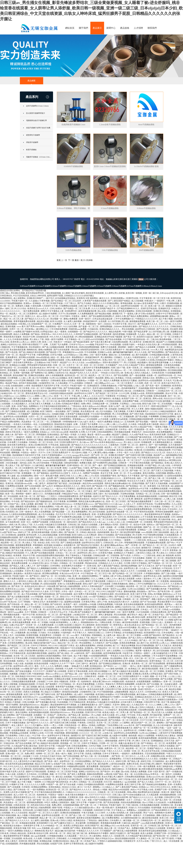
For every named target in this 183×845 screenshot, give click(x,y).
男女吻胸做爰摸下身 (37, 630)
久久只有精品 (115, 540)
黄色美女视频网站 (126, 311)
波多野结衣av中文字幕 (138, 489)
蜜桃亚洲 (138, 499)
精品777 (178, 512)
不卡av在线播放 (76, 383)
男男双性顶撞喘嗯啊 (155, 393)
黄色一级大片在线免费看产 (50, 581)
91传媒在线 (93, 329)
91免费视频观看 (97, 507)
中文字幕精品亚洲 (17, 653)
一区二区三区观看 (15, 481)
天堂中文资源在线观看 (67, 416)
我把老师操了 (106, 766)
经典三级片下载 (118, 368)
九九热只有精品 (150, 460)
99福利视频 (89, 694)
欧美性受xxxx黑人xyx (20, 342)
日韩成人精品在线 (88, 532)
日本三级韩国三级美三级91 (91, 494)
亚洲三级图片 (88, 378)
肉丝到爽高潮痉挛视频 (37, 653)
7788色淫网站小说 (171, 368)
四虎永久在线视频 (89, 525)
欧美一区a (10, 494)
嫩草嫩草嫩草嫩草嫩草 (123, 352)
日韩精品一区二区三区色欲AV (166, 548)
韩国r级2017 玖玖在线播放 (133, 558)
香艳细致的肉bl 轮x (90, 622)
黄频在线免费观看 (75, 707)
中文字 (166, 550)
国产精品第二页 (71, 532)
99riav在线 (5, 342)
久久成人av (144, 568)
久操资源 (135, 602)
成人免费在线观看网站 (86, 645)
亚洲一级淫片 (85, 319)
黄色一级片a (61, 754)
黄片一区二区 (174, 396)
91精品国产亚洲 (38, 458)
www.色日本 (129, 725)
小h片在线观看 (143, 612)
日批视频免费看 (74, 450)
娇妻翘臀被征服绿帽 (159, 316)
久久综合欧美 (48, 607)
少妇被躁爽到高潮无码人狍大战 (117, 391)
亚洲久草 (4, 365)
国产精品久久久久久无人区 (37, 319)
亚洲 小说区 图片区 (142, 630)
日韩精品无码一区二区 (151, 820)
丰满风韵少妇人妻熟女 (166, 736)
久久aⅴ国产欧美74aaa (139, 435)
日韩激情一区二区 (165, 347)
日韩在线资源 (131, 440)
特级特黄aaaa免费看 (78, 329)
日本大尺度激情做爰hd (52, 455)
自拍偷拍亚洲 (42, 337)
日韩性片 (174, 836)
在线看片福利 (128, 344)
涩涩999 (23, 630)
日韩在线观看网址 (159, 370)
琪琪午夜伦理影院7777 (32, 344)
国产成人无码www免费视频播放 (142, 638)
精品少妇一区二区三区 (68, 643)
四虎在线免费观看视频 (89, 347)
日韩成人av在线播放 (14, 571)
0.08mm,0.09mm (149, 286)
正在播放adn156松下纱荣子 (47, 362)
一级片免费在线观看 (30, 311)
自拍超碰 (113, 409)
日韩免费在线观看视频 (21, 401)
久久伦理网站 (128, 651)
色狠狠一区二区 (52, 597)
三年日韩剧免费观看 (58, 329)
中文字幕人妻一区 (39, 599)
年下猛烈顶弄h (103, 550)
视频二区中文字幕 (76, 754)
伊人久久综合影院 (19, 813)
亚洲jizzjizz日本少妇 (155, 777)
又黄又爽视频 (119, 411)
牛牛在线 (15, 501)
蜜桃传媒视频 (50, 440)
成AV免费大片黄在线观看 (85, 594)
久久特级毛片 (99, 643)
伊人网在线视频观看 (84, 337)
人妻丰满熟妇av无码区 (109, 525)
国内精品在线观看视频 (83, 769)
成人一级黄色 (60, 332)
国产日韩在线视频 (71, 756)
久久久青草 (100, 813)
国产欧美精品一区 (105, 627)
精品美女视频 (43, 321)
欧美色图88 (126, 648)
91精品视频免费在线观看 (128, 609)
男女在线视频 (128, 329)
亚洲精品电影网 (164, 450)
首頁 (59, 260)
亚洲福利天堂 (164, 308)
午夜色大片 (67, 769)
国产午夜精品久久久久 (172, 697)
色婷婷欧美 (86, 681)
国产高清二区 (17, 586)
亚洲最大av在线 (105, 352)
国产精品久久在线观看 (145, 347)
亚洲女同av (62, 715)
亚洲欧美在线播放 (36, 375)
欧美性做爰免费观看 (154, 604)
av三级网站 (125, 723)
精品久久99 (165, 424)
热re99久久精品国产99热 (141, 427)
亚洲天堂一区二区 (139, 826)
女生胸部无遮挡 (41, 810)
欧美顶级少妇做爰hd (53, 545)
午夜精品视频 (57, 463)
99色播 (22, 370)
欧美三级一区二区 (156, 306)
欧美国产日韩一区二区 (132, 398)
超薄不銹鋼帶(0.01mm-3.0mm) (37, 106)
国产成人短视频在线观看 (53, 347)
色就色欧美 (130, 681)
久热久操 (169, 748)
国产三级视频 (43, 409)
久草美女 (136, 555)
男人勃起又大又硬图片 (42, 571)
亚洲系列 (81, 298)
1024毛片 (65, 386)
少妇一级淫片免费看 (173, 321)
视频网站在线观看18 (78, 697)
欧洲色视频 (64, 661)
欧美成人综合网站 (125, 450)
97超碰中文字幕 (95, 802)
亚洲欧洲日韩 (149, 342)
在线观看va (84, 604)
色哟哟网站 (76, 810)
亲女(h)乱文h (38, 491)
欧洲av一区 (8, 777)
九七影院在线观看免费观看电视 (138, 509)
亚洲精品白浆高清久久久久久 (67, 427)
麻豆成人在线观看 (127, 579)
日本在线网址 (168, 633)
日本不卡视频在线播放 (67, 699)
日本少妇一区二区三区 (50, 720)
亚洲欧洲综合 (11, 540)
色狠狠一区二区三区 (42, 398)
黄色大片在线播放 (152, 507)
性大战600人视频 (80, 453)
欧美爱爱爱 (171, 743)
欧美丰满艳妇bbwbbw (157, 586)
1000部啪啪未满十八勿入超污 (75, 422)
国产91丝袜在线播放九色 (134, 795)
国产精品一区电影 (69, 435)
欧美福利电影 (46, 766)
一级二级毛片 (39, 483)
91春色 (86, 468)
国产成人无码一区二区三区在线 (74, 550)
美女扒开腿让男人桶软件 (151, 764)
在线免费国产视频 (130, 401)
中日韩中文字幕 (120, 324)
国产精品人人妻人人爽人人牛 (22, 566)
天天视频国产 (111, 365)
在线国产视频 (90, 609)
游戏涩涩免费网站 (90, 576)
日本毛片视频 (56, 355)
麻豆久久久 (104, 298)
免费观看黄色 (6, 298)
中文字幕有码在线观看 (144, 512)
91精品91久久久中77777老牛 (119, 581)
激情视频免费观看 (137, 321)
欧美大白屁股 (56, 321)
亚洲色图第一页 (141, 429)
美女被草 (174, 329)
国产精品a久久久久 (150, 597)
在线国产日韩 (60, 764)
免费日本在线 (133, 764)
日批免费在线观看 (120, 342)
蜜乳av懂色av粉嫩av (106, 453)
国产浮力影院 (168, 838)
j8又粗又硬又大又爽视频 (40, 404)
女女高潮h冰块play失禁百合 (146, 774)
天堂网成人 (125, 404)
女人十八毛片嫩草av (99, 599)
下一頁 (71, 260)
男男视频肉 (41, 435)
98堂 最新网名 (92, 298)
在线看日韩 (141, 684)
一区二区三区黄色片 (125, 383)
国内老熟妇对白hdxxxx (62, 504)
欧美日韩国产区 (86, 561)
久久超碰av (34, 301)
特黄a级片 (149, 301)
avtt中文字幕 (6, 666)
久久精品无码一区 (140, 705)
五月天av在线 (143, 841)
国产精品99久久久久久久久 (95, 332)
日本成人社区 (16, 620)
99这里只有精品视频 (148, 519)
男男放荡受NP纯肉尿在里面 (39, 365)
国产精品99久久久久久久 (38, 723)
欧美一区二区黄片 (169, 357)
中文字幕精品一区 (73, 339)
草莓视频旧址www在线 (73, 352)
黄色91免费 (140, 617)
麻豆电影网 (103, 764)
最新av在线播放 (68, 380)
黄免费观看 (30, 638)
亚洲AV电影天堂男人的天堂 (12, 772)
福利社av (151, 525)
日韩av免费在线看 (74, 360)
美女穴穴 (132, 324)
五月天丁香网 (105, 548)
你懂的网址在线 (158, 756)
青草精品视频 (126, 303)
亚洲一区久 (26, 522)
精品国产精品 (11, 383)
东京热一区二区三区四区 (24, 656)
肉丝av (133, 790)
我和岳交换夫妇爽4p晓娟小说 (94, 427)
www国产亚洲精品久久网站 (131, 507)
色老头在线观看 (170, 808)
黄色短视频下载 (20, 375)
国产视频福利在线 (117, 486)
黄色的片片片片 (108, 537)
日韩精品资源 (35, 738)
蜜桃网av (171, 473)
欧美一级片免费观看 (117, 481)
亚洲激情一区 (171, 622)
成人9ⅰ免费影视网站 (111, 818)
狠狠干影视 (176, 792)
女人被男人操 (109, 635)
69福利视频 (112, 311)
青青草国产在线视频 (73, 558)
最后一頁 (79, 260)
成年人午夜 (102, 602)
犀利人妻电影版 (106, 615)
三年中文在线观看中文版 (105, 460)
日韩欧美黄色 (22, 489)
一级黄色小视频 (160, 427)
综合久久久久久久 (175, 453)
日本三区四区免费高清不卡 (113, 350)
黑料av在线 (158, 398)
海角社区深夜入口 (96, 633)
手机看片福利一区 (19, 301)
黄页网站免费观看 (50, 573)
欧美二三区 (47, 342)
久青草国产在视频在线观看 (94, 301)
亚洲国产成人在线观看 (56, 671)
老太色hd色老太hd (37, 368)
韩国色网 (7, 375)
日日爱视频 (12, 378)
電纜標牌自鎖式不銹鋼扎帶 (36, 120)
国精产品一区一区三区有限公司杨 (158, 527)
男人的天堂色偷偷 (41, 463)
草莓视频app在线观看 (19, 733)
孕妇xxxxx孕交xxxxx (55, 674)
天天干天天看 (146, 720)
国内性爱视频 (119, 334)
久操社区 (134, 679)
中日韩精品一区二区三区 (128, 396)
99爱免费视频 (43, 355)
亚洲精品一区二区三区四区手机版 (48, 303)
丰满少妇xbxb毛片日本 (69, 573)
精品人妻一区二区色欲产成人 (152, 615)
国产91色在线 (163, 329)
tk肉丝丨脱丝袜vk (144, 579)
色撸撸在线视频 (175, 342)
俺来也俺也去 (118, 769)
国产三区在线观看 (102, 584)
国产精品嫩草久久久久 (148, 324)
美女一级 (129, 774)
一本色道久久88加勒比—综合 (24, 424)
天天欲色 (40, 684)
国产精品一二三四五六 (47, 496)
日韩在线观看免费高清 (68, 496)
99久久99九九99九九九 (62, 334)
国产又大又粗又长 (146, 566)
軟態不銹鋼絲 (31, 150)
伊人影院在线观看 (60, 447)
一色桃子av (61, 748)
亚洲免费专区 (71, 311)
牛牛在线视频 (90, 352)
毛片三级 (52, 751)
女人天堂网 (60, 530)
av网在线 (108, 774)
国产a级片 (34, 669)
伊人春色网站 (95, 836)
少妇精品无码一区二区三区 (169, 391)
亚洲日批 (147, 398)
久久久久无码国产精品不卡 (103, 308)
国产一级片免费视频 (158, 445)
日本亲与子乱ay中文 (44, 530)
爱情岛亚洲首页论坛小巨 (36, 393)
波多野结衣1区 (130, 730)
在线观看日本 (70, 545)
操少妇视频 (150, 561)
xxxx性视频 (161, 658)
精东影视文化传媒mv (167, 738)
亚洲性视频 (10, 326)
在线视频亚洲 (50, 416)
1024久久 (68, 324)
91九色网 (141, 360)
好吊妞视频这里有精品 (65, 298)
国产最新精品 (157, 463)
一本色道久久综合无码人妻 (148, 344)
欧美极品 (120, 378)
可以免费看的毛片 (81, 777)
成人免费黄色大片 (35, 730)
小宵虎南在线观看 (169, 344)
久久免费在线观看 (46, 625)
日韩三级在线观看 (161, 532)
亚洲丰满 (7, 576)
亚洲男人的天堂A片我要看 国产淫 (18, 792)
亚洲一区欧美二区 (135, 368)
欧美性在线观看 (130, 689)
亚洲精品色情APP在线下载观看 (109, 337)
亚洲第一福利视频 (21, 373)
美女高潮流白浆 (87, 411)
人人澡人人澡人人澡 (116, 522)
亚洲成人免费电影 (97, 725)
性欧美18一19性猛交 (63, 342)
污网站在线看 (106, 622)
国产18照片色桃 (137, 414)
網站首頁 (69, 28)
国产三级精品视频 (102, 491)
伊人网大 (98, 489)
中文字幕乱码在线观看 (93, 401)
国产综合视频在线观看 (93, 447)
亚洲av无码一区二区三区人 (114, 360)
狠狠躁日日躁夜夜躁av (168, 699)
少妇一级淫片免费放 (98, 355)
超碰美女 (85, 599)
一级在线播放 (60, 411)
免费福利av (170, 640)
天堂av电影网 (143, 715)
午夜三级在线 (43, 797)
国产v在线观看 (14, 787)
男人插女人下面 (37, 339)
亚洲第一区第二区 (132, 751)
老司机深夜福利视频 (40, 532)
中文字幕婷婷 (87, 460)
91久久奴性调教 (70, 326)
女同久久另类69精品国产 (92, 586)
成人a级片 (78, 694)
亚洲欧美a (89, 648)
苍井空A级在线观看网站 (104, 388)
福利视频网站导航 (174, 455)
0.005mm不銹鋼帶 (28, 286)
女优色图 (103, 321)
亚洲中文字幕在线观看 (78, 671)
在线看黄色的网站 (28, 409)
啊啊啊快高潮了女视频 (82, 370)
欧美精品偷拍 (133, 517)
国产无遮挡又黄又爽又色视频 (139, 455)
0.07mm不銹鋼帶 (134, 286)
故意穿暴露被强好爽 (87, 311)
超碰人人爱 (63, 738)
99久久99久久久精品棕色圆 (62, 337)
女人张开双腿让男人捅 (118, 321)
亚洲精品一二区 (145, 530)
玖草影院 (26, 787)
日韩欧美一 (89, 383)
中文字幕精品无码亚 (30, 728)
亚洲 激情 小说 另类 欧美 (158, 486)
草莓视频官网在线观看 (134, 543)
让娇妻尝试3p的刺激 (119, 419)
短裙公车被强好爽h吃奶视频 (31, 651)
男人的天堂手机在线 (148, 440)
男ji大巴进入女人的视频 (162, 712)
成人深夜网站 (19, 298)
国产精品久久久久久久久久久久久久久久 (89, 445)
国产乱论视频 (146, 396)
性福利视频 (144, 388)
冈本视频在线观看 (122, 432)
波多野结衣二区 (67, 761)
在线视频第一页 (75, 332)
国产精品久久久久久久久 (104, 761)
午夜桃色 (82, 723)
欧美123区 (45, 728)
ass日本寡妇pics (70, 355)
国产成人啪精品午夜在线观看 (32, 352)
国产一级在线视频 (137, 375)
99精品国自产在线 (70, 494)
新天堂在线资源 (40, 391)
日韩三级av (117, 795)
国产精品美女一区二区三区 (88, 478)
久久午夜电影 (176, 362)
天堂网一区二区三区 (129, 445)
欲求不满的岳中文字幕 (10, 473)
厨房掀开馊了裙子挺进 (57, 483)
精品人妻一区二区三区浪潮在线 (17, 769)
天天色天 (168, 380)
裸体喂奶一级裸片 (126, 347)
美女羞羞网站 (116, 658)
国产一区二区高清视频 (11, 450)
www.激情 (110, 669)
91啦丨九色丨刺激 (84, 800)
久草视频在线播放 (152, 573)
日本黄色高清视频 (20, 339)
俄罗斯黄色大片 (53, 769)
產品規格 (124, 28)
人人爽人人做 (169, 499)
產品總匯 (31, 81)
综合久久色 (104, 568)
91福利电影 (163, 496)
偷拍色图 (133, 736)
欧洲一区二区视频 (40, 622)
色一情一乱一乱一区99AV (33, 450)
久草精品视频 (34, 815)
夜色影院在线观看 (70, 692)
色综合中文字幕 (98, 499)
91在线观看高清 (46, 424)
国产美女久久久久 (110, 496)
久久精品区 (54, 620)
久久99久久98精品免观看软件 (163, 411)
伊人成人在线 (164, 465)
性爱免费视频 (30, 507)
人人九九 (7, 339)
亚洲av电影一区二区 (14, 754)
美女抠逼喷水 (35, 347)
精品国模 (100, 378)
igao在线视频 (131, 782)
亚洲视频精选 (157, 741)
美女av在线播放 (80, 409)
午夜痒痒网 (78, 607)
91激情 (146, 676)
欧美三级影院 (75, 378)
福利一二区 (142, 478)
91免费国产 (58, 324)
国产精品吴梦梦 (141, 332)
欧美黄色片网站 (30, 527)
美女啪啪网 (71, 314)
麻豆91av (174, 530)
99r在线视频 (115, 344)
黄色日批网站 (149, 473)
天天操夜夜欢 (158, 761)
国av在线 (102, 311)
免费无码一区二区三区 (114, 748)
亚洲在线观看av (118, 298)
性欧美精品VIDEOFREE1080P (28, 676)
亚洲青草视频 (32, 635)
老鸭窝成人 (5, 401)
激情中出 (144, 445)
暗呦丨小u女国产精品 (72, 468)
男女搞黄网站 (85, 643)
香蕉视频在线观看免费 (111, 823)
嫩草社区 (18, 699)
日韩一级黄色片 (42, 380)
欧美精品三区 (101, 481)
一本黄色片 (132, 519)
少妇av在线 (136, 404)
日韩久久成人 (157, 622)
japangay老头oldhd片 (81, 455)
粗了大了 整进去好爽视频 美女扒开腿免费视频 (134, 645)
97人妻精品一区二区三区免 (149, 838)
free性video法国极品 (59, 378)
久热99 (63, 450)
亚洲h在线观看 (160, 396)
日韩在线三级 (74, 525)
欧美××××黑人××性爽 (159, 429)
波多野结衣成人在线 (153, 576)
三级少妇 (154, 339)
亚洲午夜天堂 (6, 761)
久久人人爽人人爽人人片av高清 (113, 424)
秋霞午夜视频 (6, 805)
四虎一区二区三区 (152, 383)
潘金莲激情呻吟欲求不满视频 (157, 514)
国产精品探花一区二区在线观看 (14, 368)
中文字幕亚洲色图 (8, 427)
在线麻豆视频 (58, 414)
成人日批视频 (137, 301)
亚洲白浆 (138, 450)
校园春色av (82, 380)
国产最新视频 (86, 496)
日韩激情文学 (49, 838)
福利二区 (9, 308)
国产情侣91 (26, 465)
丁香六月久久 (156, 841)
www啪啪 (90, 344)
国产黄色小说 (72, 617)
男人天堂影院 (130, 362)
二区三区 (177, 339)
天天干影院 (55, 591)
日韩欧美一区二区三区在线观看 (45, 509)
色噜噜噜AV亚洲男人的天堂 (167, 813)
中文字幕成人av (118, 810)
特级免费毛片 (94, 699)
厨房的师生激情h (130, 326)
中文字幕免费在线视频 (153, 535)
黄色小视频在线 (61, 681)
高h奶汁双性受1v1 (146, 689)
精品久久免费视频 (21, 334)
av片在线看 (103, 419)
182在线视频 (110, 450)
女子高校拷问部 (12, 522)
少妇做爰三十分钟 (92, 537)
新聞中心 (111, 28)
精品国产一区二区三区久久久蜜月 (44, 813)
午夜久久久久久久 (115, 751)
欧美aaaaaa (152, 540)
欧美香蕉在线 (110, 416)
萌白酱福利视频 (133, 350)
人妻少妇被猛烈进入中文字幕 (164, 653)
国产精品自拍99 (28, 501)
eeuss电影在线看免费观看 (79, 651)
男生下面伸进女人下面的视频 (89, 391)
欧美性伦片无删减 (129, 380)
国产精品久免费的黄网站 (138, 316)
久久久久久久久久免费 (35, 784)
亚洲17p (111, 406)
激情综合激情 (29, 640)
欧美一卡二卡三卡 (62, 396)
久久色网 (139, 383)
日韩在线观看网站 (79, 746)
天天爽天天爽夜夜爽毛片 (138, 411)
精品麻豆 (45, 705)
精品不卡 (44, 707)
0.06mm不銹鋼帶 (119, 286)
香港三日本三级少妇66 (169, 669)
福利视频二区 (121, 669)
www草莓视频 (116, 550)
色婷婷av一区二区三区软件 (29, 661)
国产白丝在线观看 (62, 350)
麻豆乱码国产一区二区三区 (143, 723)
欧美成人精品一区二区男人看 (28, 609)
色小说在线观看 (112, 494)
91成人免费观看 (44, 447)
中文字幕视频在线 (19, 347)
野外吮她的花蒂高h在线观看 (129, 537)
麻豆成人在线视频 (64, 777)
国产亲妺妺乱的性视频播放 (154, 784)
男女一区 (4, 314)
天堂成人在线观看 (133, 378)
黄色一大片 (39, 476)
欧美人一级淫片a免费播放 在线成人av (106, 422)
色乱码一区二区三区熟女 (40, 558)
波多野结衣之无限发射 (145, 329)
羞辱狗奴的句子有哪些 (110, 697)
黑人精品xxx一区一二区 (121, 370)
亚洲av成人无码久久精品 (61, 820)
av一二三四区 (121, 666)
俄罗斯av (168, 604)
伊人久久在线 (141, 352)
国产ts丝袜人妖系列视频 (74, 471)
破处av (112, 530)
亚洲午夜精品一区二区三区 (79, 465)
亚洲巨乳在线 (132, 298)
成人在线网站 (61, 437)
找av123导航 (147, 802)
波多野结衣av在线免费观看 (150, 380)
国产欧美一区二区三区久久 (35, 620)
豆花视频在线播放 (49, 499)
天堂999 (116, 705)
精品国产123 (161, 342)
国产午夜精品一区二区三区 (160, 563)
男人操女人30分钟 (101, 370)
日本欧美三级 (15, 720)
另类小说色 (67, 656)
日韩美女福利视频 (134, 527)
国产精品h (35, 334)
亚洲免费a (82, 699)
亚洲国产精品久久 (155, 748)
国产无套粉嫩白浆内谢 (156, 589)
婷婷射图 (74, 398)
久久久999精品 (131, 640)
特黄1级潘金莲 (84, 514)
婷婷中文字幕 (125, 741)
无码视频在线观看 (52, 494)
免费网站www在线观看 (41, 779)
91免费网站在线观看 (68, 306)
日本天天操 (169, 741)
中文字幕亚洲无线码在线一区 (136, 339)
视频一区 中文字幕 (158, 676)
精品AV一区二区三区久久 (102, 638)
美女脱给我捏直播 (30, 689)
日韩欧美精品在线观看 (93, 779)
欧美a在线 (125, 826)
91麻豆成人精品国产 (131, 823)
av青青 (27, 386)
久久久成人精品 (111, 489)
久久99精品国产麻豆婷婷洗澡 (138, 437)
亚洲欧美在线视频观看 (70, 813)
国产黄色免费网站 (156, 352)
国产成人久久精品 (146, 782)
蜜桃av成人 (110, 378)
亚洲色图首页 (93, 386)
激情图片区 (117, 314)
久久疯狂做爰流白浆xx (85, 808)
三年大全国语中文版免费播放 (164, 656)
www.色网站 (20, 396)
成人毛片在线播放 (40, 378)
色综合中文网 (29, 337)
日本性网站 (55, 566)
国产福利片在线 (129, 458)
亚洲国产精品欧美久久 (88, 437)
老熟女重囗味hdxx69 (102, 681)
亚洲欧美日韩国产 (35, 298)
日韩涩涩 (91, 723)
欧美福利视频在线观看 (147, 496)
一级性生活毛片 (38, 602)
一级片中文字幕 (28, 615)
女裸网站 (123, 489)
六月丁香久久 (70, 303)
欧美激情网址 (62, 622)
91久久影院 (135, 453)
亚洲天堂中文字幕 (93, 712)
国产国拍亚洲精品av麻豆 (93, 429)
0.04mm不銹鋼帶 (88, 286)
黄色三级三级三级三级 (77, 833)
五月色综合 (32, 774)
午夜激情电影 (174, 589)
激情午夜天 (148, 537)
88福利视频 (59, 733)
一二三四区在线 (139, 540)
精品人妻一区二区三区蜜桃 (159, 334)
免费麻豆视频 (85, 463)
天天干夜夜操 (134, 476)
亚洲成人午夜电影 (13, 702)
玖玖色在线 (18, 561)
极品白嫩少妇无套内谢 (72, 481)
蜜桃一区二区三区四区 (70, 509)
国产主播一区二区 (88, 805)
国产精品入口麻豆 (99, 468)
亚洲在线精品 (53, 435)
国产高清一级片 (153, 386)
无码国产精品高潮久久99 (106, 517)
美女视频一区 (56, 319)
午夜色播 (118, 604)
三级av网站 (83, 355)
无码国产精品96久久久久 (37, 710)
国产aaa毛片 (47, 486)
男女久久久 (79, 630)
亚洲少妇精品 (6, 555)
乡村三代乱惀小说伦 (127, 779)
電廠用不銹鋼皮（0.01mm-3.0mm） (39, 157)
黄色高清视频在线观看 (125, 838)
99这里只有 (53, 419)
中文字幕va (115, 558)
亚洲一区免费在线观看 (102, 514)
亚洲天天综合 (153, 481)
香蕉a (150, 594)
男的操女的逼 (91, 563)
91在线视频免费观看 (98, 656)
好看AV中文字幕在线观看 (167, 314)
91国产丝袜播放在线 (102, 800)
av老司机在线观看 (63, 607)
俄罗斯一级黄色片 (144, 651)
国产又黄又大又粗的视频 (162, 471)
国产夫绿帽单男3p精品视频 (105, 463)
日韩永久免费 (175, 553)
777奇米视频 (35, 471)
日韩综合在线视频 (85, 710)
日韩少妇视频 (28, 702)
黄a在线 (28, 643)
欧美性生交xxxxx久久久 (38, 308)
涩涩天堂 (176, 782)
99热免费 (142, 424)
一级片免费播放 (38, 790)
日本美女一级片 (126, 429)
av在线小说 (93, 718)
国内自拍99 (72, 522)
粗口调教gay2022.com (105, 383)
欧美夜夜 (17, 555)
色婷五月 (97, 496)
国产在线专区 (65, 370)
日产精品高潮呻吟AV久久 (128, 308)
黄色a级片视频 (52, 476)
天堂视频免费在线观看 (156, 543)
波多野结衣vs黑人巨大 (87, 553)
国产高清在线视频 (111, 802)
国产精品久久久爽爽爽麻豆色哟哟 (42, 568)
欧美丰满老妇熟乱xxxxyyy (111, 442)
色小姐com (85, 442)
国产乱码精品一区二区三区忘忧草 (66, 301)
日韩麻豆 (118, 357)
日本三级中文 (82, 663)
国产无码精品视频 (72, 388)
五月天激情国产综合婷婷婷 (23, 447)
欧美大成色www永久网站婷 (95, 406)
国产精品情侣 (155, 635)
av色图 (145, 635)
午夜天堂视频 (135, 468)
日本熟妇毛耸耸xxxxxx (84, 504)
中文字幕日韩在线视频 (140, 463)
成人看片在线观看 (140, 355)
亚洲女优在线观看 (144, 311)
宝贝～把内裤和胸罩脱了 (126, 388)
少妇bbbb (107, 324)
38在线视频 (20, 635)
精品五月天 (40, 764)
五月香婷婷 (126, 561)
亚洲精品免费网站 (168, 416)
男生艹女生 (148, 813)
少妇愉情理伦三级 (46, 383)
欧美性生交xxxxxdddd (15, 589)
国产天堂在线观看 (24, 715)
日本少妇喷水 (56, 308)
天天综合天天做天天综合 (51, 756)
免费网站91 (34, 406)
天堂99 (28, 571)
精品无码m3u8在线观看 (93, 483)
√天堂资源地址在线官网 (117, 797)
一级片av (58, 489)
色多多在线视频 (12, 669)
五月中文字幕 (165, 324)
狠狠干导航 (57, 388)
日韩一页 (61, 751)
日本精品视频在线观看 (159, 355)
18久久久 (168, 409)
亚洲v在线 (92, 566)
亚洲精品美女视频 (62, 679)
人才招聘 (138, 28)
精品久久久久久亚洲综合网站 (106, 303)
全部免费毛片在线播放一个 (91, 416)
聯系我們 (152, 28)
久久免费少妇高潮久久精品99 (68, 625)
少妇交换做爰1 (12, 463)
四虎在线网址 (39, 769)
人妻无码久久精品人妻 (145, 553)
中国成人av (69, 808)
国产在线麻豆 (43, 566)
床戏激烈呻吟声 (90, 321)
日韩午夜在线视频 (31, 499)
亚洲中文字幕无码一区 (77, 748)
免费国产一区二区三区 (11, 429)
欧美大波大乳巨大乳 (92, 360)
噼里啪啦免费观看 (154, 365)
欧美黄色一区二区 (140, 663)
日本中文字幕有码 (39, 645)
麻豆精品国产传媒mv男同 (47, 627)
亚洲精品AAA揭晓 (17, 365)
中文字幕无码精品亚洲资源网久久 (55, 406)
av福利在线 (79, 653)
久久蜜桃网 (8, 818)
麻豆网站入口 (42, 329)
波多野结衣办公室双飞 (84, 393)
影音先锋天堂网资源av (23, 362)
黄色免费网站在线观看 (10, 591)
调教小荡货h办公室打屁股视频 (70, 527)
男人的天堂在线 (105, 674)
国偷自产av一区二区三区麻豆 (79, 491)
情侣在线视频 (64, 440)
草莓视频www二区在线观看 (85, 419)
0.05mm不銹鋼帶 (104, 286)
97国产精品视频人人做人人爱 (131, 386)
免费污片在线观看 (109, 347)
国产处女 (162, 440)
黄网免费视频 (106, 326)
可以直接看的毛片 (22, 777)
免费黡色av (76, 620)
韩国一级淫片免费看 (54, 339)
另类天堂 (4, 784)
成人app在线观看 (38, 836)
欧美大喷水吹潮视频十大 (100, 671)
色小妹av (138, 303)
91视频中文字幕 (16, 784)
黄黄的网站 (119, 815)
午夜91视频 (127, 332)
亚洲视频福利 (6, 573)
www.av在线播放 (27, 530)
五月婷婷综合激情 (106, 594)
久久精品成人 (60, 579)
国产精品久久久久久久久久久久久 (154, 326)
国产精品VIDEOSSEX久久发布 (35, 591)
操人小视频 (22, 815)
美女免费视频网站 (165, 432)
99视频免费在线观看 (76, 766)
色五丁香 (165, 702)
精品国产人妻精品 (120, 435)
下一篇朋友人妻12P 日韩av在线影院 (139, 314)
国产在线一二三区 (18, 648)
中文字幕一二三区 (11, 728)
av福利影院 (124, 679)
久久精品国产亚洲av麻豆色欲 (24, 746)
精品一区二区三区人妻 (13, 319)
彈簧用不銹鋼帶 (32, 142)
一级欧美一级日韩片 (158, 422)
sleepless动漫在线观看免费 (54, 460)
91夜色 (178, 471)
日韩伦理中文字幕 (113, 689)
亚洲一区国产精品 (19, 406)
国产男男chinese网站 (35, 326)
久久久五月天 (98, 396)
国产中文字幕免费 (61, 571)
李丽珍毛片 (137, 432)
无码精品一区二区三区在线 (41, 442)
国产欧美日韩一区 (166, 591)
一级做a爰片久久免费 (79, 666)
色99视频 (158, 594)
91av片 (113, 609)
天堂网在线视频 (127, 494)
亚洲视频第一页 (28, 473)
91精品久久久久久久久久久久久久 (81, 792)
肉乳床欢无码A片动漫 (96, 751)
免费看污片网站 (10, 471)
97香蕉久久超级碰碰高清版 (74, 720)
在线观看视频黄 (144, 681)
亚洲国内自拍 (142, 661)
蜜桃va (132, 584)
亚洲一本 (76, 576)
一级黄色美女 (163, 540)
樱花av (85, 725)
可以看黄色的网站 (162, 504)
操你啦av (86, 715)
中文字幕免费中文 (31, 720)
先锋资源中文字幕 (160, 630)
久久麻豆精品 (38, 465)
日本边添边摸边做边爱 (102, 319)
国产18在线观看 (167, 597)
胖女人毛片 (57, 558)
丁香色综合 (76, 406)
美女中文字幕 (171, 393)
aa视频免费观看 (122, 692)
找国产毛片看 (157, 620)
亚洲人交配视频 (10, 684)
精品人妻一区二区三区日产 (130, 460)
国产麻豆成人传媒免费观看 (68, 586)
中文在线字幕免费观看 (101, 414)
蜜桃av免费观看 (71, 319)
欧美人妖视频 (27, 504)
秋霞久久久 (30, 316)
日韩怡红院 (108, 543)
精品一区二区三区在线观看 (78, 530)
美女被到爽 (81, 823)
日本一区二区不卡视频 (41, 388)
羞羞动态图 (65, 445)
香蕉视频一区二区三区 (70, 743)
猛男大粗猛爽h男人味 (60, 718)
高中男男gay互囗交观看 (93, 450)
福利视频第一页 (89, 627)
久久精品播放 (62, 383)
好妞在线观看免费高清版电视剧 (50, 555)
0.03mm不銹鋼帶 (73, 286)
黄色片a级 (146, 404)
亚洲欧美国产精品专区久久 (21, 548)
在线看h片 (21, 774)
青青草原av (46, 334)
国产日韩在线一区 (15, 604)
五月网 (82, 432)
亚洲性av (27, 303)
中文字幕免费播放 (127, 496)
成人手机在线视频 (29, 594)
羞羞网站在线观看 (56, 360)
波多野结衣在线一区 (167, 375)
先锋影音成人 (159, 720)
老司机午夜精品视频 (28, 383)
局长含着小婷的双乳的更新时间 (85, 350)
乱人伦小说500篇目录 (163, 725)
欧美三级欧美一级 (171, 419)
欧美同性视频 (91, 630)
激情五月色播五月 (118, 833)
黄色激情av (18, 573)
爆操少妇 (113, 355)
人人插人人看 (25, 378)
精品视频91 (142, 362)
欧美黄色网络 (177, 540)
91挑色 (80, 784)
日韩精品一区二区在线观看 (72, 563)
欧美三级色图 (153, 424)
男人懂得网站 (107, 357)
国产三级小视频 (168, 573)
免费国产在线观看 (91, 473)
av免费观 (17, 332)
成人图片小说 (143, 643)
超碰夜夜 (21, 535)
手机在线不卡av (102, 344)
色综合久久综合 (12, 627)
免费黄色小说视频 (68, 640)
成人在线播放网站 (25, 476)
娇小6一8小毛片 (84, 787)
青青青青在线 (72, 347)
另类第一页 (170, 458)
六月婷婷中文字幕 (50, 306)
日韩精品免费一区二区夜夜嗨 (105, 404)
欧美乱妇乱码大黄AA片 (35, 586)
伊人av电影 (96, 715)
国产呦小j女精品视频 (88, 398)
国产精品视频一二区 (22, 398)
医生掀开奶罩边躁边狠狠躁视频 (19, 764)
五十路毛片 (88, 517)
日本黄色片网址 (89, 602)
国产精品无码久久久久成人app (109, 504)
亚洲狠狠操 (176, 311)
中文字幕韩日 (69, 489)
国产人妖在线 (9, 687)
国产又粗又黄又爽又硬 (101, 342)
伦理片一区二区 (16, 329)
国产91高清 (126, 555)
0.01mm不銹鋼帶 (43, 286)
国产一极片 (98, 465)
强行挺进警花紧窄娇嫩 (158, 362)
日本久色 (145, 350)
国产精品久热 (49, 759)
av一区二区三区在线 (147, 699)
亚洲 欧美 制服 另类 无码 (24, 828)
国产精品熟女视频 (103, 314)
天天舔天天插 (90, 764)
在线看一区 (152, 375)
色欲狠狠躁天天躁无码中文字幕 (45, 386)
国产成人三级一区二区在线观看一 (163, 478)
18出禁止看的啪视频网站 (79, 579)
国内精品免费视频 (129, 566)
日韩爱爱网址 (65, 419)
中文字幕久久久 (79, 633)
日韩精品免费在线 (106, 607)
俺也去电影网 (115, 332)
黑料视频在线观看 (11, 615)
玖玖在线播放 (54, 633)
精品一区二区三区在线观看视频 (41, 519)
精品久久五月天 (128, 571)
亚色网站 (108, 645)
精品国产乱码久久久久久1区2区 (84, 373)
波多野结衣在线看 (85, 489)
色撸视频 (13, 674)
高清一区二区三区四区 (94, 365)
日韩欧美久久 (87, 728)
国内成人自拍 (26, 463)
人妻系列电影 (66, 630)
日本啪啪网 (87, 810)
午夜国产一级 (19, 360)
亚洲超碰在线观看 (135, 465)
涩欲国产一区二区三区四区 (17, 599)
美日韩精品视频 (175, 370)
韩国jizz (178, 360)
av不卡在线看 (147, 517)
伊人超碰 (11, 476)
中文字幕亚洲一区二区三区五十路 (155, 298)
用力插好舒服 (164, 519)
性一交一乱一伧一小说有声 (142, 687)
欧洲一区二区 (120, 473)
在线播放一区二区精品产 (45, 715)
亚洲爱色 (169, 671)
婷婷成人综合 (149, 378)
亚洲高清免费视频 (127, 643)
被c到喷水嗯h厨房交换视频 (70, 401)
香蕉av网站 (132, 792)
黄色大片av (65, 597)
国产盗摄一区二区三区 (89, 326)
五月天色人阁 (52, 450)
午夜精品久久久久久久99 (146, 319)
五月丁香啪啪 (24, 602)
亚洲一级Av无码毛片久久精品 (92, 797)
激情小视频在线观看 (154, 409)
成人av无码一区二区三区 (48, 316)
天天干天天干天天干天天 (166, 687)
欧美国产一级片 (71, 604)
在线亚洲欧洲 (57, 728)
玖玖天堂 (55, 543)
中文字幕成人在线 (79, 597)
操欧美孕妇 (103, 820)
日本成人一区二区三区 (66, 553)
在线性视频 (161, 473)
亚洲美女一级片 (174, 828)
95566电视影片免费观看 (61, 409)
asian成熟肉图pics (94, 362)
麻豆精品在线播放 (9, 324)
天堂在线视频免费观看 (155, 754)
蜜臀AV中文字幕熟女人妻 (52, 311)
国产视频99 (27, 332)
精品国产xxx (159, 455)
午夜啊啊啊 (154, 416)
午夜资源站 (86, 635)
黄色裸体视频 (165, 339)
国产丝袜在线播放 (123, 535)
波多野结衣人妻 (131, 568)
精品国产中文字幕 (27, 355)
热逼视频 (29, 663)
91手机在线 (53, 445)
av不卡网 (104, 661)
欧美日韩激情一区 (104, 625)
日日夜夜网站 (149, 450)
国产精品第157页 (54, 352)
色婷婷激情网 (103, 532)
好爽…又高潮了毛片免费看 (56, 344)
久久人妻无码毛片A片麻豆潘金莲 (28, 761)
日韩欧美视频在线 (109, 386)
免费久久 (132, 360)
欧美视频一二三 (8, 489)
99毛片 (47, 802)
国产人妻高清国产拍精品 (119, 301)
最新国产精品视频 (58, 707)
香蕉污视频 (33, 841)
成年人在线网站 (114, 651)
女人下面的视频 (7, 609)
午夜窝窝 (52, 517)
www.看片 (21, 326)
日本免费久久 (116, 820)
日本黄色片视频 (105, 553)
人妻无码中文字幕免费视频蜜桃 (96, 368)
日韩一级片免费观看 (170, 494)
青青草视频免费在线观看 (24, 321)
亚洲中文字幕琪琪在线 (74, 844)
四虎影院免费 (15, 707)
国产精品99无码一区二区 (167, 525)
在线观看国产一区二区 (41, 324)
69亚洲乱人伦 (24, 324)
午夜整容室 (110, 396)
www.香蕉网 (146, 532)
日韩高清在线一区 (141, 370)
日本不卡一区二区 (75, 365)
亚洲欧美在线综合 (82, 499)
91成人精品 (96, 589)
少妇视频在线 (139, 391)
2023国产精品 (151, 465)
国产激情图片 (52, 684)
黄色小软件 (65, 357)
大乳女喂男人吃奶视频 (163, 437)
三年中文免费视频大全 (124, 319)
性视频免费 (131, 334)
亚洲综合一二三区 (25, 718)
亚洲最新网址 (116, 759)
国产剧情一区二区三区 (43, 800)
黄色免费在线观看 (19, 563)
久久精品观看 (153, 795)
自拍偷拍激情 (17, 386)
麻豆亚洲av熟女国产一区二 (112, 640)
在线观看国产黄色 (108, 476)
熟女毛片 (115, 532)
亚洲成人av (144, 787)
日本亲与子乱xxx (77, 344)
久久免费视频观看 (86, 314)
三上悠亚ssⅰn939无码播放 (93, 339)
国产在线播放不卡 (86, 612)
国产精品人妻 (101, 440)
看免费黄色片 (78, 357)
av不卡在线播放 (34, 607)
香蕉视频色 (12, 370)
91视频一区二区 (95, 380)
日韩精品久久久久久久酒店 (111, 563)
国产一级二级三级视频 (126, 406)
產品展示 (97, 28)
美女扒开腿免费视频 (85, 684)
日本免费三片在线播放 (17, 442)
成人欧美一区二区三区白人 (92, 741)
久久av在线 (5, 386)
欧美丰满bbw (138, 561)
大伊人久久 (77, 473)
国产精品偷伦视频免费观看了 (140, 501)
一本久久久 (83, 836)
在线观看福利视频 (151, 648)
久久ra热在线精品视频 (48, 535)
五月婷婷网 (129, 422)
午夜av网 (170, 301)
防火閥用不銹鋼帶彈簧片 (35, 113)
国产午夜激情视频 (144, 725)
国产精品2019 (62, 697)
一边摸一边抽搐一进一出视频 (111, 527)
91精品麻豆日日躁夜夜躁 (55, 525)
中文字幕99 (65, 316)
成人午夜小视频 (166, 319)
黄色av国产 (88, 584)
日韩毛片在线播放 (167, 746)
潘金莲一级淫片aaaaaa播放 (99, 435)
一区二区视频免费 (126, 416)
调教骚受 (30, 380)
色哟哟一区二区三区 (45, 754)
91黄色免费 (36, 306)
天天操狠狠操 (149, 815)
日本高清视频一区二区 (118, 468)
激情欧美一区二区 (110, 699)
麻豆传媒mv (142, 694)
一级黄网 (126, 540)
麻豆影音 (93, 663)
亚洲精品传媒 (46, 841)
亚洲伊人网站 (57, 532)
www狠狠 (25, 669)
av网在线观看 (66, 458)
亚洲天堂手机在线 (149, 308)
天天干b (61, 314)
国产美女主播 (17, 550)
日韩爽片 (142, 730)
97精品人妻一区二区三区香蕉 (16, 388)
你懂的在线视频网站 (153, 368)
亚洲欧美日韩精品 (161, 311)
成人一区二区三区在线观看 (112, 437)
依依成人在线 (44, 543)
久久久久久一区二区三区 (90, 733)
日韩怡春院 (55, 380)
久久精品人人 (47, 489)
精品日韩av (49, 730)
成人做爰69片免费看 (48, 314)
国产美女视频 (141, 416)
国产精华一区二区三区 (25, 435)
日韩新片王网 (25, 674)
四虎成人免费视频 (142, 656)
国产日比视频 (153, 684)
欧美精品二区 (6, 373)
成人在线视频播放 (116, 440)
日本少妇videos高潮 (60, 432)
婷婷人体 (21, 427)
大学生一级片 (123, 453)
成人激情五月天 (98, 651)
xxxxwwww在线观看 (128, 699)
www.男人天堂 (157, 350)
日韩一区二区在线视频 (162, 404)
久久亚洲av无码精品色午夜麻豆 (160, 360)
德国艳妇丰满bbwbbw (41, 414)
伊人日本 (119, 543)
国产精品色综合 (172, 352)
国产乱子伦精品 (84, 303)
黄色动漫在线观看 (162, 517)
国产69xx (94, 442)
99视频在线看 (118, 681)
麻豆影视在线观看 (130, 622)
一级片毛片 (49, 298)
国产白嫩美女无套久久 (64, 823)
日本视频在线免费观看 (94, 784)
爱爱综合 (14, 409)
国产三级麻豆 (105, 705)
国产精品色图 (6, 398)
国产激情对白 (105, 398)
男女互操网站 (111, 779)
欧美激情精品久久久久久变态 (145, 759)
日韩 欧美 (141, 607)
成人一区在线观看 (34, 617)
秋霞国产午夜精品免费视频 (85, 458)
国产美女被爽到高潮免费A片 (102, 316)
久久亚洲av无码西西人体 (118, 813)
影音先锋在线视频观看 (134, 604)
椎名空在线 (98, 828)
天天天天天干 (144, 406)
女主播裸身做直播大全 (163, 442)
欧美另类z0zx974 (30, 697)
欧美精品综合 (96, 666)
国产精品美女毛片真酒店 (110, 458)
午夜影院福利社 (139, 357)
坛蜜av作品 (24, 471)
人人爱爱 (54, 640)
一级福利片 (160, 301)
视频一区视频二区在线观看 (41, 679)
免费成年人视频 (22, 306)
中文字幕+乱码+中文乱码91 (165, 509)
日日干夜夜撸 (60, 501)
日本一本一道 (78, 324)
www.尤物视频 (43, 828)
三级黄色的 (114, 445)
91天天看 (49, 733)
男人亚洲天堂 (135, 342)
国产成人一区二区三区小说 (45, 401)
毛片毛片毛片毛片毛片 (66, 514)
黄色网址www (162, 378)
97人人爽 (92, 453)
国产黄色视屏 (105, 334)
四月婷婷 (159, 419)
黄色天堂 (173, 496)
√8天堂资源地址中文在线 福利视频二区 (157, 401)
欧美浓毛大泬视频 (58, 710)
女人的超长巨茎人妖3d (39, 563)
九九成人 (142, 334)
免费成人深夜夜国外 (60, 802)
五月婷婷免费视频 (148, 491)
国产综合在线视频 (114, 339)
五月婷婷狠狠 (124, 355)
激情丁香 (103, 409)
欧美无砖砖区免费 (60, 398)
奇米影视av (30, 329)
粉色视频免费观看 (168, 795)
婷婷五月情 (10, 432)
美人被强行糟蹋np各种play (113, 545)
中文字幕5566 (64, 568)
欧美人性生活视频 (30, 429)
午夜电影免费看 (18, 607)
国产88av (171, 543)
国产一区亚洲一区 (133, 545)
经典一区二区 (59, 365)
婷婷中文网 (121, 761)
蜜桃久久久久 (9, 581)
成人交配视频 (33, 411)
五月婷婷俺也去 (53, 481)
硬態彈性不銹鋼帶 (33, 135)
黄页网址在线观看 (27, 357)
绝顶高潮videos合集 (24, 483)
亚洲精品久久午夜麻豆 (124, 553)
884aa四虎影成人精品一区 (47, 357)
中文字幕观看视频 (95, 306)
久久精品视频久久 (19, 404)
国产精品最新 (66, 615)
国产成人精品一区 (65, 653)
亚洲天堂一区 (126, 525)
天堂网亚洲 (73, 540)
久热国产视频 (21, 818)
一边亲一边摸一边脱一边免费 (40, 478)
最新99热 (17, 584)
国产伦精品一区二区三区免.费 (76, 308)
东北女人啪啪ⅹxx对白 (166, 707)
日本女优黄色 (91, 527)
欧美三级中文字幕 (139, 594)
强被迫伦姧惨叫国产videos (111, 509)
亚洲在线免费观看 (80, 679)
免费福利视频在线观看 (37, 360)
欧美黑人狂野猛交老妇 (43, 332)
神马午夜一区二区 (55, 368)
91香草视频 (45, 301)
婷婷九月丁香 (24, 532)
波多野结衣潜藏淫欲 (153, 499)
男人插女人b (162, 553)
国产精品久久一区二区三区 (155, 545)
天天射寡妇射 (131, 769)
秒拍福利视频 (90, 607)
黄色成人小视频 (18, 478)
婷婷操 (100, 645)
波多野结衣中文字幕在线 (58, 736)
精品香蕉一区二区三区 (35, 481)
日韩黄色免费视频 (105, 604)
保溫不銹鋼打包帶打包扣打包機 (38, 128)
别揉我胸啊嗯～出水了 (123, 800)
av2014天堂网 (19, 380)
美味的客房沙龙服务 (12, 337)
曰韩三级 (83, 306)
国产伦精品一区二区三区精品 (128, 597)
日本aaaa (103, 718)
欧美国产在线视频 (31, 584)
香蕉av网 (130, 617)
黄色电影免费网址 (90, 509)
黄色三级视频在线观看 (52, 471)
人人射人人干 (129, 504)
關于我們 (83, 28)
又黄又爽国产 (6, 362)
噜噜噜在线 (32, 350)
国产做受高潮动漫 (47, 594)
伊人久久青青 (138, 409)
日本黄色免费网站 (46, 507)
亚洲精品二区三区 (161, 530)
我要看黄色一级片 (94, 324)
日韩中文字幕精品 (139, 563)
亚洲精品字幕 (124, 409)
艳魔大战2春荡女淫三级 (129, 743)
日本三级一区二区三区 (165, 501)
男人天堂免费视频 (120, 414)
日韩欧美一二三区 (23, 800)
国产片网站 (75, 828)
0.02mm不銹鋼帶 (58, 286)
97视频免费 (136, 648)
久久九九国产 (154, 357)
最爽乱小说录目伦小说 (11, 344)
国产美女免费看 (121, 375)
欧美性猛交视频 (65, 499)
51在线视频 (141, 571)
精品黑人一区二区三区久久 (100, 375)
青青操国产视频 (91, 661)
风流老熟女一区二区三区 (32, 422)
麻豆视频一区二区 (43, 504)
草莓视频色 (38, 545)
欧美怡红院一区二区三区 (76, 375)
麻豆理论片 (132, 615)
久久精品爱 (31, 370)
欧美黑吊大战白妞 (145, 337)
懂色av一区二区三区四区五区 (40, 427)
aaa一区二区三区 (112, 306)
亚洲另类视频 (65, 535)
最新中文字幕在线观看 (95, 581)
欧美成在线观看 (41, 663)
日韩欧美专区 (90, 676)
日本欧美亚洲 (158, 373)
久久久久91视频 (96, 748)
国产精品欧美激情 (81, 342)
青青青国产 (145, 599)
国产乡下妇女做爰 (164, 566)
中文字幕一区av (39, 736)
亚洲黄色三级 (167, 805)
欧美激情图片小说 (55, 602)
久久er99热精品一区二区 (52, 826)
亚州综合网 (31, 535)
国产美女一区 (130, 337)
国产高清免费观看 (157, 663)
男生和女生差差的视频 (47, 370)
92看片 (163, 303)
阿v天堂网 (137, 535)
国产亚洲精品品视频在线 (115, 465)
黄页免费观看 (92, 766)
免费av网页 (86, 404)
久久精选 (132, 424)
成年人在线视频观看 (55, 375)
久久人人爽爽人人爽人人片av (40, 396)
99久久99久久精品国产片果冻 (132, 365)
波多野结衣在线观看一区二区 (134, 306)
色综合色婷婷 (149, 432)
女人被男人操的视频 (73, 321)
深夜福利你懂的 (71, 463)
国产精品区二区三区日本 (107, 393)
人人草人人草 (143, 756)
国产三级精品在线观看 (15, 411)
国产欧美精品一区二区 (136, 486)
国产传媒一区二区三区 (140, 471)
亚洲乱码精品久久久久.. (110, 329)
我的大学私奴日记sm (104, 838)
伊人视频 (116, 772)
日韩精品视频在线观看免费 (141, 419)
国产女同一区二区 (99, 455)
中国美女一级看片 (79, 316)
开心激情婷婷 (88, 625)
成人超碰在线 (177, 486)
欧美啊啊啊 (72, 501)
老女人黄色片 (17, 725)
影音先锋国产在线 (151, 303)
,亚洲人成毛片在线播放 (50, 429)
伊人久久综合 (20, 308)
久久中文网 (124, 393)
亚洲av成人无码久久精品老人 (138, 373)
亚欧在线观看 (136, 813)
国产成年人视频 (7, 507)
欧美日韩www (11, 630)
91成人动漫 (18, 663)
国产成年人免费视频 (76, 774)
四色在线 (174, 638)
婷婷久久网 (121, 316)
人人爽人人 (85, 396)
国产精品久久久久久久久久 (141, 797)
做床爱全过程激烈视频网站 (85, 548)
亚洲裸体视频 (173, 303)
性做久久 (133, 808)
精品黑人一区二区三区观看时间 (23, 314)
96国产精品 (118, 774)
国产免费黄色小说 (39, 373)
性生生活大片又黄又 (173, 398)
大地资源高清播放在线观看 (61, 393)
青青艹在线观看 (49, 738)
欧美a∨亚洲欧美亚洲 (38, 445)
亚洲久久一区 (171, 823)
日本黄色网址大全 (153, 692)
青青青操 (174, 550)
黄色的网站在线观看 (128, 710)
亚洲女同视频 (138, 483)
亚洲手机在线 (130, 478)
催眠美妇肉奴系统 (77, 738)
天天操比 (54, 563)
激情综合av (163, 460)
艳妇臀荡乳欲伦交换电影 (44, 748)
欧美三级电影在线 (165, 766)
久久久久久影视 (176, 427)
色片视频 (159, 797)
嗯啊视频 (15, 453)
